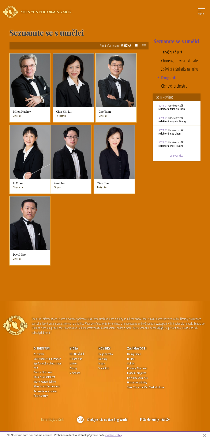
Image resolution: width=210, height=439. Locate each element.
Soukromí (112, 428)
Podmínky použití (97, 428)
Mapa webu (126, 428)
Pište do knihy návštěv (155, 336)
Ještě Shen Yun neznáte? (47, 275)
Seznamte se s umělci (45, 308)
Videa (74, 265)
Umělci (73, 280)
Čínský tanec (134, 270)
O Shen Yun (42, 265)
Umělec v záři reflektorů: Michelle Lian (171, 107)
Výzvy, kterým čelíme (45, 298)
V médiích (75, 289)
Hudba (131, 275)
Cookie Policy (113, 435)
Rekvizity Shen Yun (137, 294)
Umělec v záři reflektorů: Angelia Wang (172, 119)
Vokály (130, 280)
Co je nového (105, 270)
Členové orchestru (174, 86)
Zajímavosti (136, 265)
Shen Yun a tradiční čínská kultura (145, 304)
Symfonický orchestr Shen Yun (47, 282)
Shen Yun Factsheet (44, 293)
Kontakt (82, 428)
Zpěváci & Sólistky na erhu (179, 69)
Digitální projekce (136, 289)
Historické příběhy (137, 299)
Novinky (104, 265)
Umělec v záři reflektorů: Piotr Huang (171, 144)
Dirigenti (168, 77)
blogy (101, 280)
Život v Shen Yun (43, 289)
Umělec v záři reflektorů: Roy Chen (171, 132)
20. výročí (39, 270)
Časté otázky (41, 312)
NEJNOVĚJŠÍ (77, 270)
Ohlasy (73, 285)
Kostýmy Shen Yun (137, 285)
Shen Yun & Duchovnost (47, 303)
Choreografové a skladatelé (180, 60)
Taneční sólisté (171, 52)
